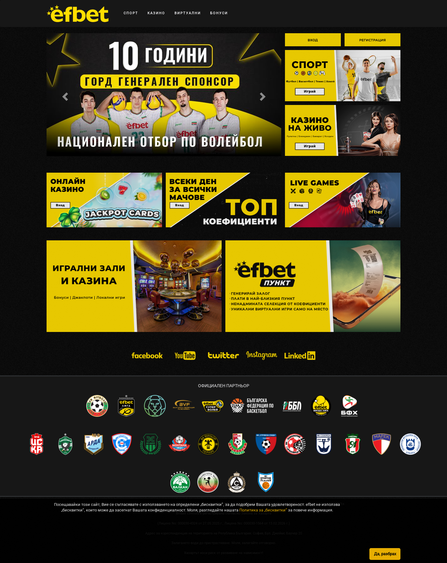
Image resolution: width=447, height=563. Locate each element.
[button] (64, 94)
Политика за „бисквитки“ (263, 556)
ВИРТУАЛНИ (187, 13)
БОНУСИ (219, 13)
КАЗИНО (156, 13)
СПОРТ (131, 13)
